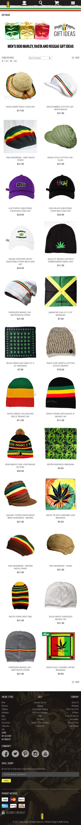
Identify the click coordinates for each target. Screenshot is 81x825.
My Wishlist (6, 739)
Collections (5, 726)
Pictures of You (73, 723)
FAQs (40, 716)
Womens (5, 706)
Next (77, 57)
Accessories (6, 723)
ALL (15, 61)
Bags (3, 716)
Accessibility (74, 719)
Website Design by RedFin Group (56, 822)
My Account (6, 736)
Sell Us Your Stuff (72, 709)
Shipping (40, 706)
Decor (4, 719)
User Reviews (74, 726)
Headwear (5, 713)
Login (4, 733)
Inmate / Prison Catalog (40, 723)
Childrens (5, 709)
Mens (3, 702)
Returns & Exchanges (40, 713)
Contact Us (40, 726)
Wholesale (75, 706)
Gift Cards (40, 719)
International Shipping (40, 709)
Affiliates (75, 713)
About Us (75, 702)
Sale (3, 729)
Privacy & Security (72, 716)
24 (7, 61)
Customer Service (40, 702)
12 (2, 61)
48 (11, 61)
